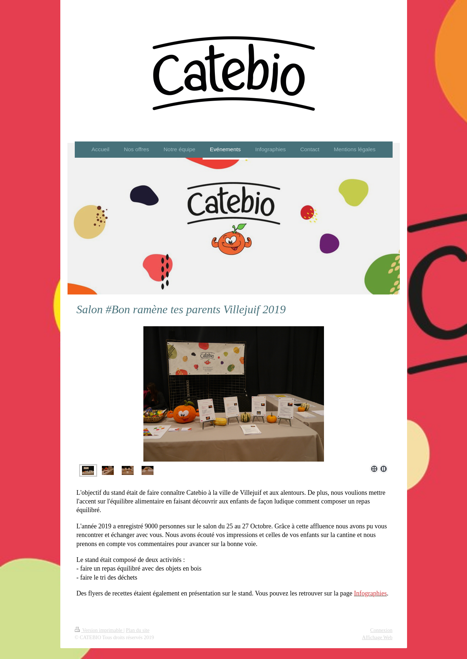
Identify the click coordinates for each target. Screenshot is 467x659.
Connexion (381, 630)
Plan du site (137, 630)
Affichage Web (377, 637)
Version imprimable (99, 630)
